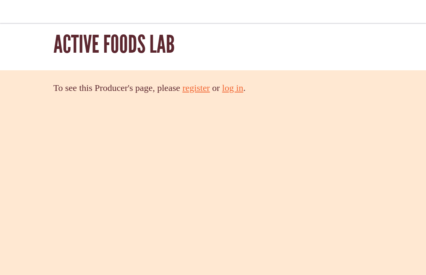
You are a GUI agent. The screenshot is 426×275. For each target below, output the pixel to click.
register (196, 88)
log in (232, 88)
